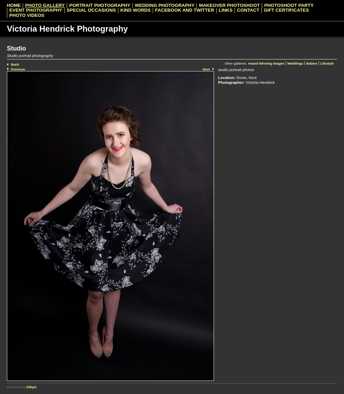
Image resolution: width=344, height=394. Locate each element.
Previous (18, 69)
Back (15, 64)
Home (14, 5)
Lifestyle (327, 63)
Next (206, 69)
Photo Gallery (45, 5)
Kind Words (135, 10)
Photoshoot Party (289, 5)
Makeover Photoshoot (229, 5)
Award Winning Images (266, 63)
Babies (311, 63)
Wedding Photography (165, 5)
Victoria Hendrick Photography (67, 28)
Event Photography (35, 10)
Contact (248, 10)
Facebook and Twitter (184, 10)
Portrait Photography (99, 5)
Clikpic (31, 387)
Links (226, 10)
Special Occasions (91, 10)
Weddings (295, 63)
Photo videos (26, 15)
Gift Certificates (286, 10)
